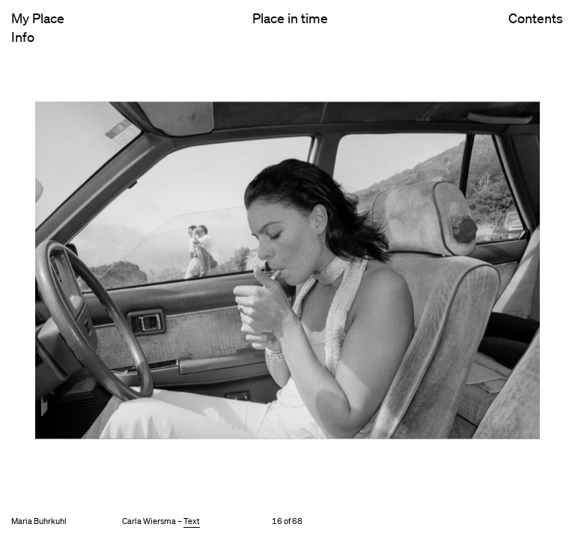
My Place (37, 18)
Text (191, 521)
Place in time (290, 18)
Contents (535, 30)
